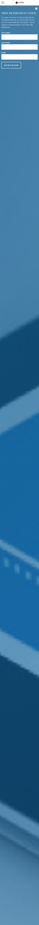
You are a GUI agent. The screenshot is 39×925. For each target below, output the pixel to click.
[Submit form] (11, 65)
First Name (5, 33)
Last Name (5, 43)
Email (3, 53)
